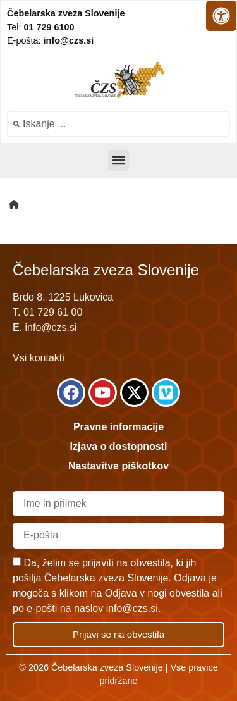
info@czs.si (51, 327)
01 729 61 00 (52, 312)
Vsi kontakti (38, 357)
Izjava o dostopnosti (118, 446)
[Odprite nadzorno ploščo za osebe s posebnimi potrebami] (221, 16)
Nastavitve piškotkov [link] (118, 466)
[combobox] (118, 124)
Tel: (40, 27)
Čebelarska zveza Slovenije (66, 13)
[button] (118, 160)
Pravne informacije (118, 426)
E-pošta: (50, 40)
